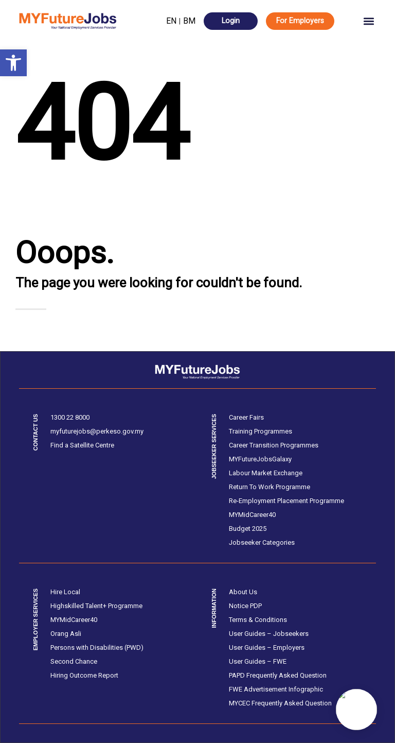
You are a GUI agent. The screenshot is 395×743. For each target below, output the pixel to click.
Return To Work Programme (269, 487)
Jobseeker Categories (262, 542)
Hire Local (65, 592)
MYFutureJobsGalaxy (260, 459)
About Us (243, 592)
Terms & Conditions (258, 620)
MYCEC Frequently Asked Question (280, 703)
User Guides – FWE (257, 661)
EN (171, 21)
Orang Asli (65, 633)
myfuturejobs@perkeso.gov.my (96, 431)
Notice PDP (245, 606)
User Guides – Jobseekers (269, 633)
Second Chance (73, 661)
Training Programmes (260, 431)
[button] (13, 62)
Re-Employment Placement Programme (286, 501)
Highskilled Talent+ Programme (96, 606)
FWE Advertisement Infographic (276, 689)
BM (189, 21)
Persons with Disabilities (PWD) (96, 647)
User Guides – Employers (266, 647)
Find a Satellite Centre (82, 445)
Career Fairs (246, 417)
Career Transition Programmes (273, 445)
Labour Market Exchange (265, 473)
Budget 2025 (247, 528)
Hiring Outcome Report (84, 675)
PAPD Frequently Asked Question (278, 675)
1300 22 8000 (69, 417)
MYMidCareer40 (252, 515)
